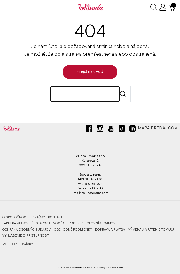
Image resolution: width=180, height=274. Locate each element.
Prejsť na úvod (90, 72)
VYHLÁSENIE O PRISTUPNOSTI (26, 235)
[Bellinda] (90, 7)
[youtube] (110, 130)
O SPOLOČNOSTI (15, 217)
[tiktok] (121, 130)
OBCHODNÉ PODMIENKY (73, 229)
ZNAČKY (38, 217)
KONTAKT (55, 217)
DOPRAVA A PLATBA (110, 229)
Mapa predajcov (158, 128)
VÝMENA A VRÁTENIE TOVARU (151, 229)
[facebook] (89, 130)
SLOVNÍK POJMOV (101, 223)
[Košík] (172, 7)
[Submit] (123, 94)
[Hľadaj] (85, 94)
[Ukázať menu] (7, 7)
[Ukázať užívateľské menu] (162, 7)
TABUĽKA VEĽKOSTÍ (17, 223)
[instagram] (100, 130)
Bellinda (69, 267)
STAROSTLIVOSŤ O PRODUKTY (60, 223)
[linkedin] (132, 130)
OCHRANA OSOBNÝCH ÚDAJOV (26, 229)
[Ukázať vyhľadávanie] (153, 7)
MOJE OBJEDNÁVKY (17, 244)
